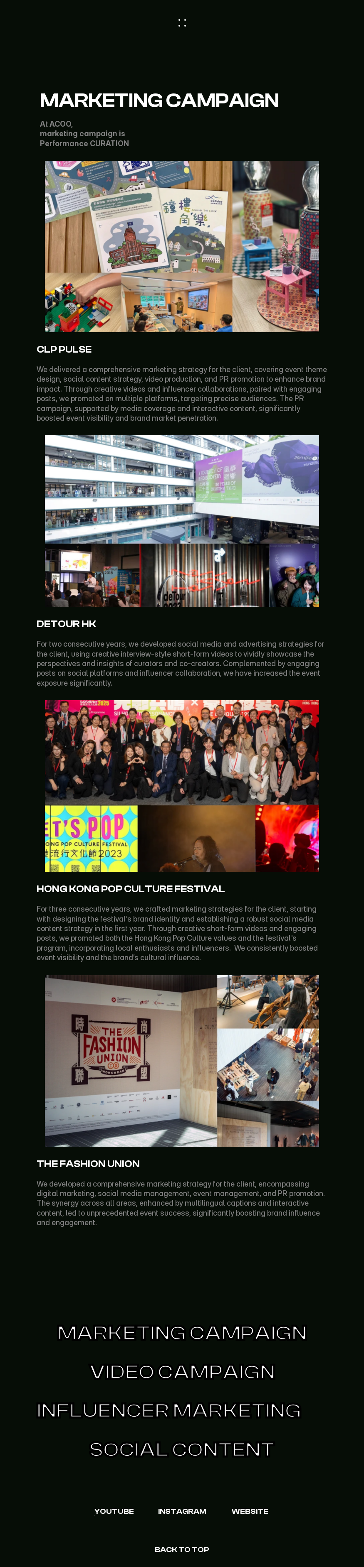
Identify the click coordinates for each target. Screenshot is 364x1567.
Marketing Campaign (182, 1333)
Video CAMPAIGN (182, 1372)
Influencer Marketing (169, 1411)
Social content (182, 1450)
